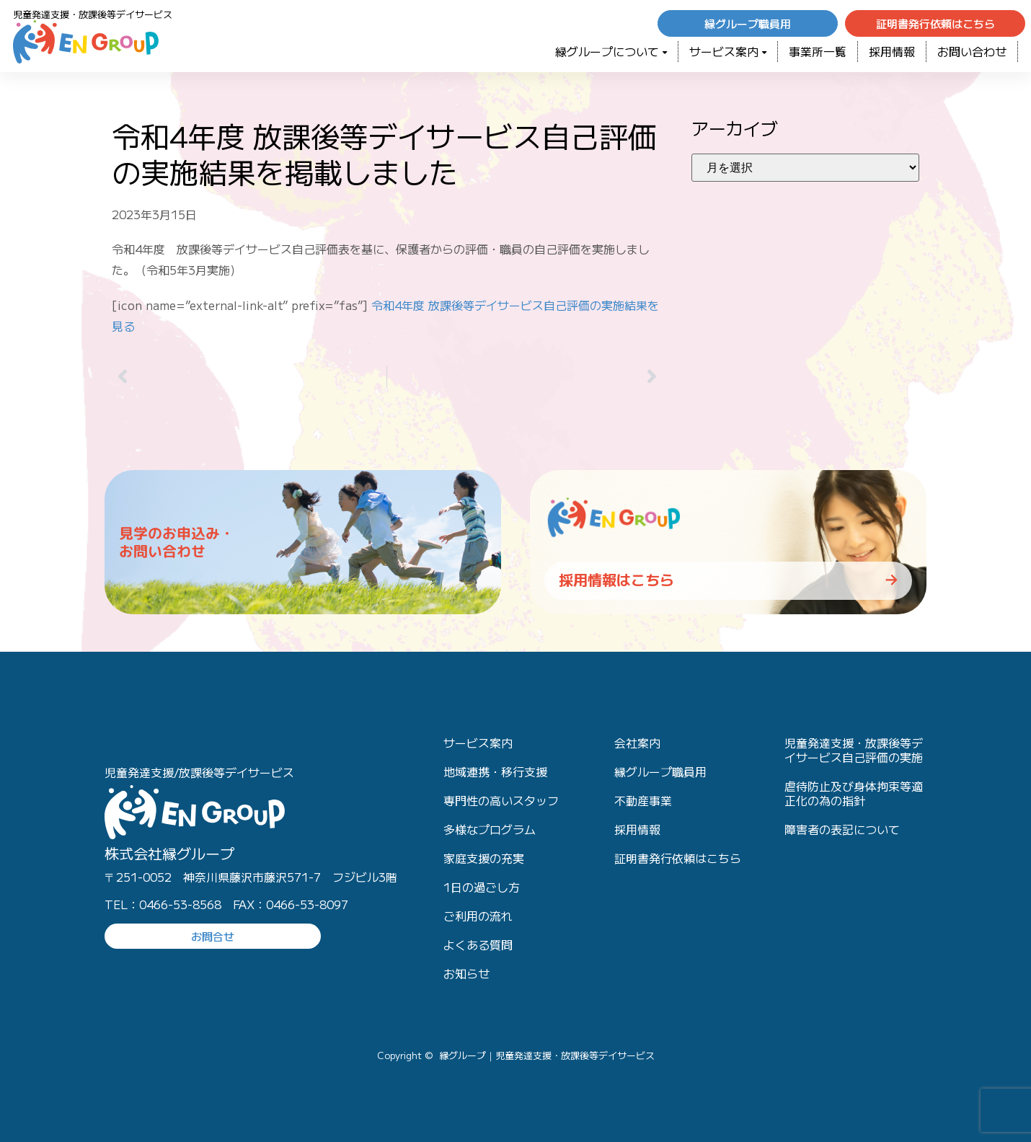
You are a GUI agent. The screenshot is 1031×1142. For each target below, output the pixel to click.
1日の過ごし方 (481, 886)
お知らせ (466, 973)
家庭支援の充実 (483, 858)
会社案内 (637, 742)
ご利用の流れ (478, 915)
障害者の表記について (842, 829)
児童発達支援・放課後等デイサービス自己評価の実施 (853, 750)
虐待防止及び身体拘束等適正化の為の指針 (853, 793)
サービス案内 (727, 51)
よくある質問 (478, 944)
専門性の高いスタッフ (501, 800)
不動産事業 (643, 800)
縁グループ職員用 (660, 771)
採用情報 (892, 51)
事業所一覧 (817, 51)
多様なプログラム (489, 829)
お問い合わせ (971, 51)
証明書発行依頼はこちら (677, 858)
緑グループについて (611, 51)
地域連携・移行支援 (495, 771)
